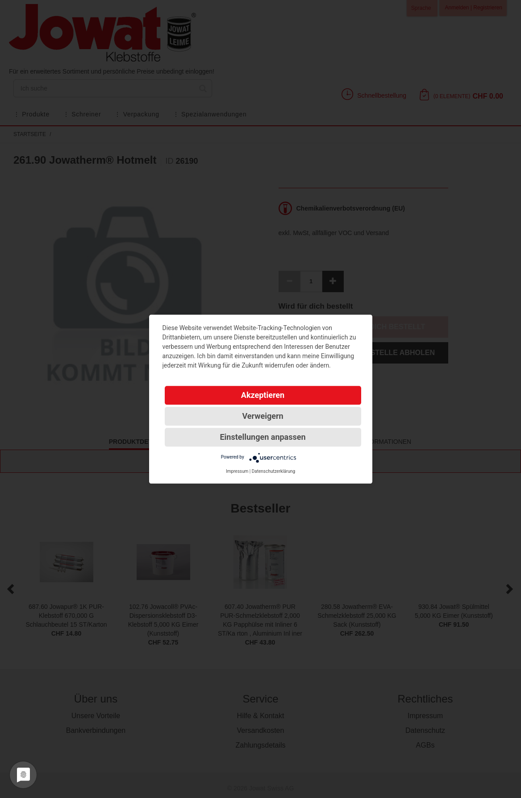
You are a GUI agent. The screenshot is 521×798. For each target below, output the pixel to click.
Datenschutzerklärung (273, 471)
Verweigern (262, 416)
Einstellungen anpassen (262, 437)
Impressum (237, 471)
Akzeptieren (262, 395)
